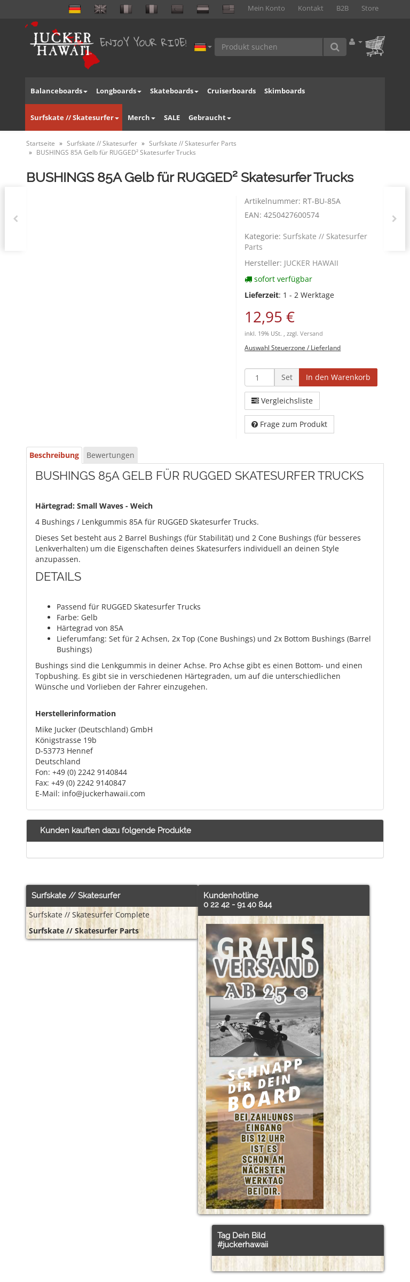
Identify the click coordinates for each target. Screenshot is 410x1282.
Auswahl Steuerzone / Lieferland (293, 347)
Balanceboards (59, 91)
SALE (172, 117)
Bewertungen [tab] (110, 455)
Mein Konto (266, 8)
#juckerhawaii (242, 1244)
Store (370, 8)
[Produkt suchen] (269, 47)
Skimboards (284, 91)
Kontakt (311, 8)
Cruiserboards (231, 91)
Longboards (118, 91)
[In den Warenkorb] (338, 377)
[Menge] (259, 377)
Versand (311, 333)
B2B (342, 8)
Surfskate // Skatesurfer (74, 117)
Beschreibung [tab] (54, 455)
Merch (141, 117)
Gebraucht (209, 117)
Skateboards (174, 91)
